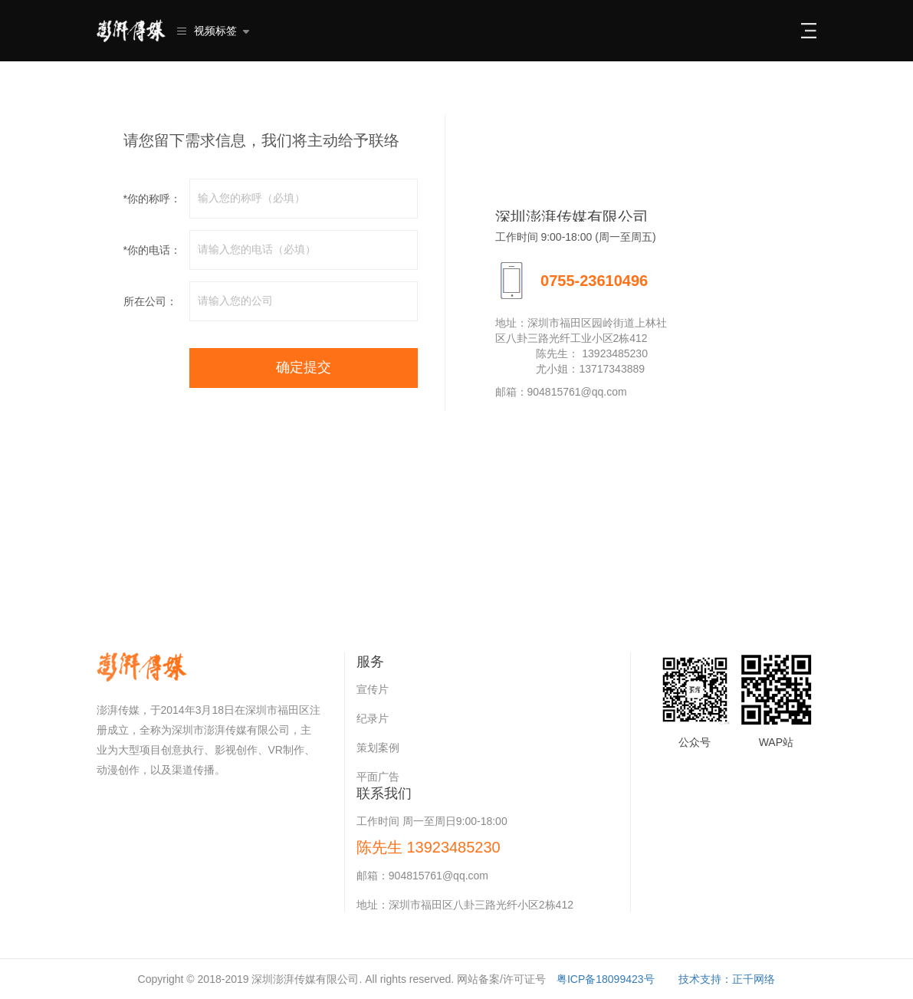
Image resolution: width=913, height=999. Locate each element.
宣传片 (372, 689)
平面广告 (377, 777)
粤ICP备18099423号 (606, 979)
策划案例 (377, 747)
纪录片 (372, 718)
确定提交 (303, 367)
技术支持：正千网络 (726, 979)
